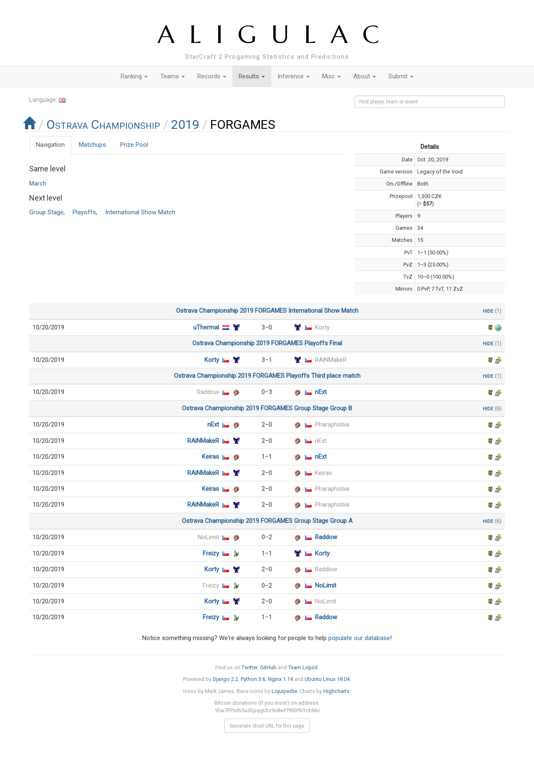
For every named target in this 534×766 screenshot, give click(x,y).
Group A (341, 521)
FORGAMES (271, 310)
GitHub (268, 667)
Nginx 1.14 (280, 679)
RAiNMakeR (331, 360)
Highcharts (336, 691)
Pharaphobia (332, 424)
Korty (322, 327)
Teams (172, 76)
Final (336, 343)
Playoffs (84, 212)
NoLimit (208, 537)
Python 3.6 (253, 679)
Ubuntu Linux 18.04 (327, 679)
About (364, 76)
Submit (400, 76)
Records (211, 76)
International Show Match (140, 212)
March (37, 183)
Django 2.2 (225, 679)
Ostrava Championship (103, 124)
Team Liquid (302, 667)
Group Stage (46, 212)
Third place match (335, 375)
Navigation (50, 144)
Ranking (134, 76)
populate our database (359, 638)
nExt (321, 392)
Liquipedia (284, 691)
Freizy (211, 553)
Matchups (92, 144)
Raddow (208, 392)
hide (488, 310)
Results (252, 76)
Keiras (210, 456)
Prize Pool (134, 144)
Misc (331, 76)
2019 (185, 124)
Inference (293, 76)
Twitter (249, 667)
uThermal (206, 327)
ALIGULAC (276, 34)
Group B (341, 408)
